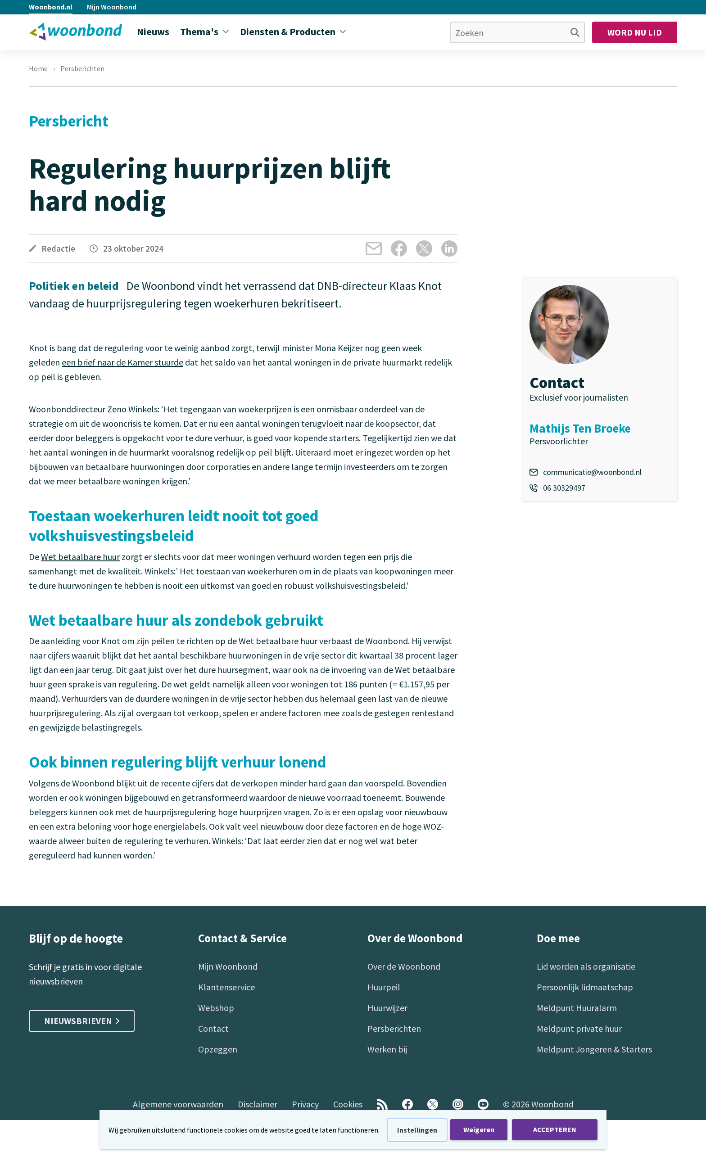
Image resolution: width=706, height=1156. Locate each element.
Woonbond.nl (50, 6)
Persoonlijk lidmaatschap (585, 987)
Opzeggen (217, 1049)
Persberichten (82, 68)
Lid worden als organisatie (586, 966)
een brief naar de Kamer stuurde (122, 362)
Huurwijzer (387, 1007)
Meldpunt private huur (579, 1028)
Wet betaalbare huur (80, 556)
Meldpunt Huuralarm (577, 1007)
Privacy (305, 1104)
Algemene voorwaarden (178, 1104)
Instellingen (417, 1129)
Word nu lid (634, 32)
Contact (213, 1028)
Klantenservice (226, 987)
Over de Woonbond (403, 966)
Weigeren (478, 1129)
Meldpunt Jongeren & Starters (594, 1049)
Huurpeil (383, 987)
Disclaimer (257, 1104)
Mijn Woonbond (111, 6)
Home (38, 68)
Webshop (216, 1007)
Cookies (347, 1104)
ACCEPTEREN (554, 1129)
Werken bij (387, 1049)
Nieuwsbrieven (81, 1020)
